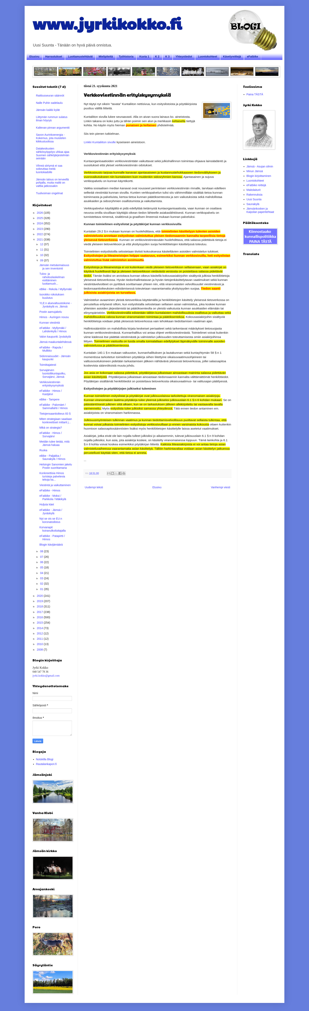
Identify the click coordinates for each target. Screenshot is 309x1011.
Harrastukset (53, 56)
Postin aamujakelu (50, 311)
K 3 (167, 56)
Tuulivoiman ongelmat (49, 193)
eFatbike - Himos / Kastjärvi (50, 392)
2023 (40, 228)
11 (42, 249)
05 (42, 567)
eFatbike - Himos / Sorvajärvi (50, 434)
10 (42, 255)
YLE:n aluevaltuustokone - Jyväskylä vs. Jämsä (55, 305)
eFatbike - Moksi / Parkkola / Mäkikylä (52, 497)
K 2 (157, 56)
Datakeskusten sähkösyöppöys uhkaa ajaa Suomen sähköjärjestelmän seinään (52, 153)
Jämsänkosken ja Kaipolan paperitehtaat (260, 210)
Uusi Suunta (254, 199)
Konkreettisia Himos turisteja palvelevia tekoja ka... (52, 476)
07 (42, 556)
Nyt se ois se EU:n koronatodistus (50, 520)
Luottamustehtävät (80, 56)
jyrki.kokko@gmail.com (46, 675)
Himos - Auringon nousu (54, 317)
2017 (40, 612)
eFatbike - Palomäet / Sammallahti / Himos (53, 406)
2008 (40, 649)
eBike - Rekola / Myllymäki (55, 289)
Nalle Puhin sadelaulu (49, 102)
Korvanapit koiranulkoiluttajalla (52, 529)
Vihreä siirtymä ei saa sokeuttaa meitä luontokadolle (49, 169)
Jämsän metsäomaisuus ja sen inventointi (54, 267)
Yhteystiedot (184, 56)
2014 (40, 628)
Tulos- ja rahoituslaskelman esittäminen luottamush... (52, 278)
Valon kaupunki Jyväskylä (55, 336)
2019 (40, 601)
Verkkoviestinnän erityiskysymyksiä (51, 384)
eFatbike (252, 56)
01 (42, 589)
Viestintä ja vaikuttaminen (55, 485)
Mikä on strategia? (50, 427)
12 (42, 244)
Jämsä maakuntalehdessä (55, 341)
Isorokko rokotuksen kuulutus (51, 296)
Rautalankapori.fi (46, 764)
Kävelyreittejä (232, 56)
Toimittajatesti (47, 364)
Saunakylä (253, 204)
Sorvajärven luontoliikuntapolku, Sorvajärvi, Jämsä (52, 373)
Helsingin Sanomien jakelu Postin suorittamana (55, 466)
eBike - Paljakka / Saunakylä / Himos (52, 457)
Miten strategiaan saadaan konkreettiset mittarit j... (55, 420)
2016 (40, 617)
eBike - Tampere (49, 399)
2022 (40, 234)
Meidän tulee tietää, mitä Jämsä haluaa (54, 443)
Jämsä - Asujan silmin (260, 166)
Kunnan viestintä (49, 322)
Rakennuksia (254, 194)
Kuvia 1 (144, 56)
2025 (40, 218)
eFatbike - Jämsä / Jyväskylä (50, 511)
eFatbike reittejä (256, 185)
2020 (40, 595)
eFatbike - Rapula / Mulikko (51, 349)
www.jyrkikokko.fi (107, 23)
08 (42, 551)
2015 (40, 622)
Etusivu (34, 56)
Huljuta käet (46, 504)
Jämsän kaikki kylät (48, 109)
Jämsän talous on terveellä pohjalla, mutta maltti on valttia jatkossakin (52, 183)
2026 (40, 212)
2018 (40, 606)
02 (42, 583)
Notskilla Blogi (44, 759)
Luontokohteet (207, 56)
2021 (40, 239)
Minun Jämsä (255, 171)
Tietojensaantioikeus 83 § (55, 413)
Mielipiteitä (106, 56)
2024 (40, 223)
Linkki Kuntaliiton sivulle (100, 142)
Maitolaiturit (254, 189)
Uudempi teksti (94, 487)
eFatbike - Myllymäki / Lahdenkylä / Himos (53, 329)
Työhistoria (126, 56)
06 (42, 562)
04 (42, 573)
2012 (40, 633)
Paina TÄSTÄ (255, 94)
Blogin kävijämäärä (51, 544)
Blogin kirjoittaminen (259, 175)
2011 (40, 638)
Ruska (43, 450)
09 (42, 260)
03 (42, 578)
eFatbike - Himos (49, 490)
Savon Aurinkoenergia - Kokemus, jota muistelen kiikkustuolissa (51, 138)
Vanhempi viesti (220, 487)
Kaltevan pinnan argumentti (53, 127)
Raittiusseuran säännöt (50, 95)
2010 (40, 644)
